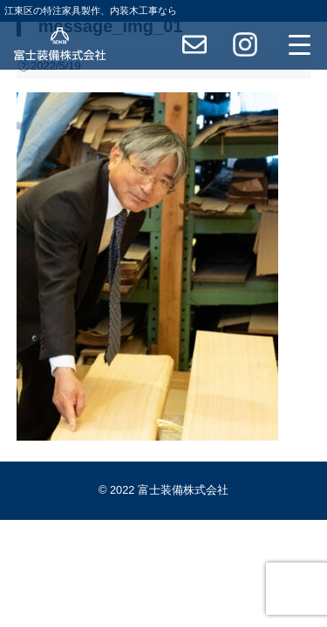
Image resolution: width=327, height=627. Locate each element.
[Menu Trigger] (300, 44)
